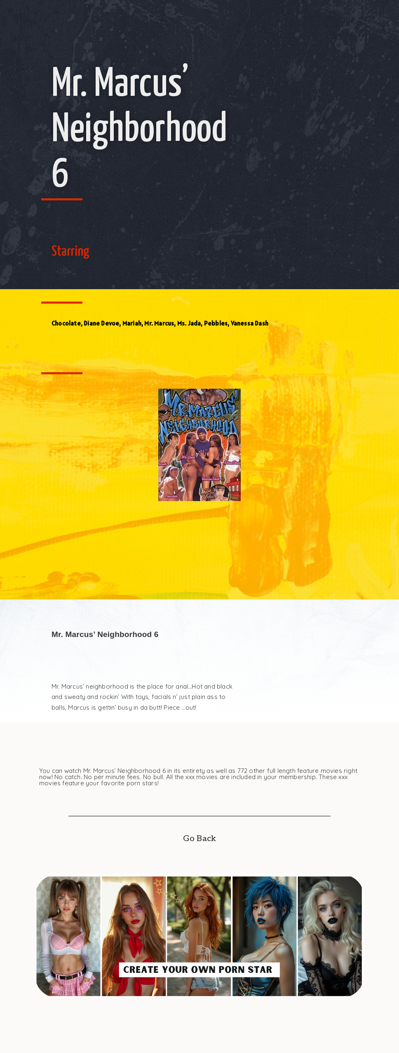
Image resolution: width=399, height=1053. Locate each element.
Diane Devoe (101, 323)
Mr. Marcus (159, 323)
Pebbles (216, 323)
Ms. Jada (189, 323)
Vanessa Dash (249, 323)
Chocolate (66, 323)
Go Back (199, 839)
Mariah (131, 323)
